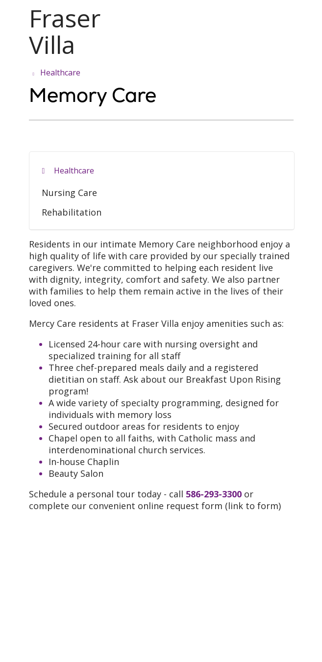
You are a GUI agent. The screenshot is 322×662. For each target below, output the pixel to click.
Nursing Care (69, 192)
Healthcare (74, 170)
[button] (292, 18)
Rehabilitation (71, 212)
